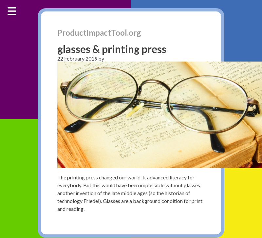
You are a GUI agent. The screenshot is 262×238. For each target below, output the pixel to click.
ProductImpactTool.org (99, 32)
